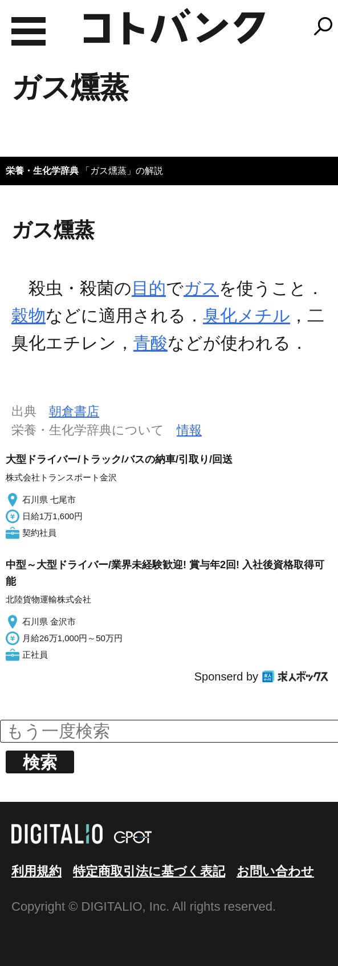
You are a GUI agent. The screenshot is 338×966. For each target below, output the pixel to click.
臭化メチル (246, 315)
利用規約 (36, 871)
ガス (201, 288)
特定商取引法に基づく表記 (149, 871)
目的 (149, 288)
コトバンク (174, 26)
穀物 (28, 315)
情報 (189, 430)
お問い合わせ (275, 871)
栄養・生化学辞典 (42, 171)
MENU (28, 31)
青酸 (150, 342)
